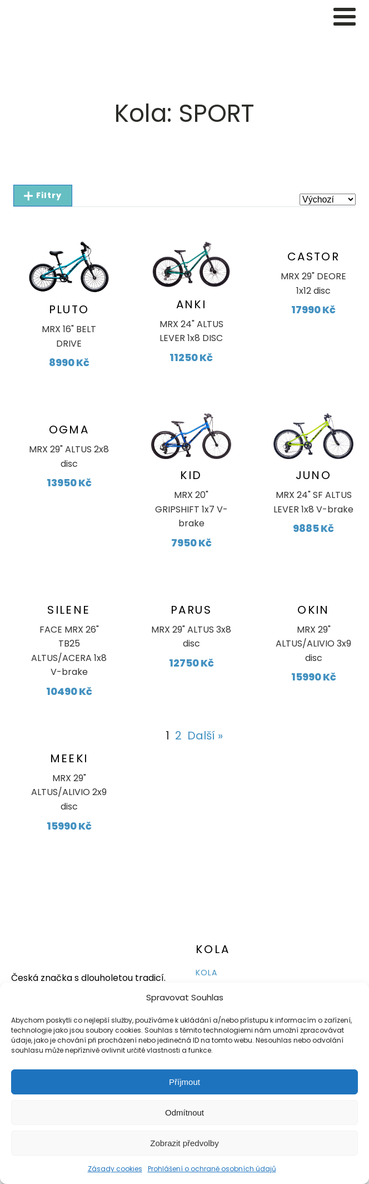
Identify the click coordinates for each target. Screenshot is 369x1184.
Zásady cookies (115, 1168)
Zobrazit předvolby (184, 1143)
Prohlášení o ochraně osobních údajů (212, 1168)
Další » (205, 735)
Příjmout (184, 1082)
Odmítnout (184, 1112)
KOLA (206, 973)
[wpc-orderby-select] (328, 199)
